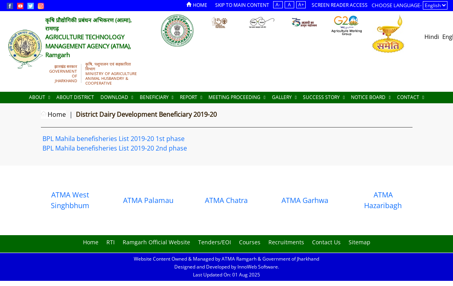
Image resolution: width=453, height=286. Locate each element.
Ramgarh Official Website (156, 242)
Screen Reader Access (340, 5)
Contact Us (326, 242)
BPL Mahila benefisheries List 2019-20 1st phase (113, 138)
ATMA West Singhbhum (70, 200)
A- (278, 4)
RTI (110, 242)
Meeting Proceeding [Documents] (236, 97)
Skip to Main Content (242, 5)
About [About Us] (39, 97)
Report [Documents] (191, 97)
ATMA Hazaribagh (383, 200)
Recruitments (286, 242)
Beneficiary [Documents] (156, 97)
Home (196, 5)
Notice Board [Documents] (370, 97)
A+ (301, 4)
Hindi (431, 37)
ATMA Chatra (226, 200)
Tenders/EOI (214, 242)
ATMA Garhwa (304, 200)
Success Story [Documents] (324, 97)
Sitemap (359, 242)
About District (75, 97)
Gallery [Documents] (284, 97)
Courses (249, 242)
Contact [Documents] (410, 97)
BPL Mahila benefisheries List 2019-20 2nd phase (114, 148)
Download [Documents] (116, 97)
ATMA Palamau (148, 200)
